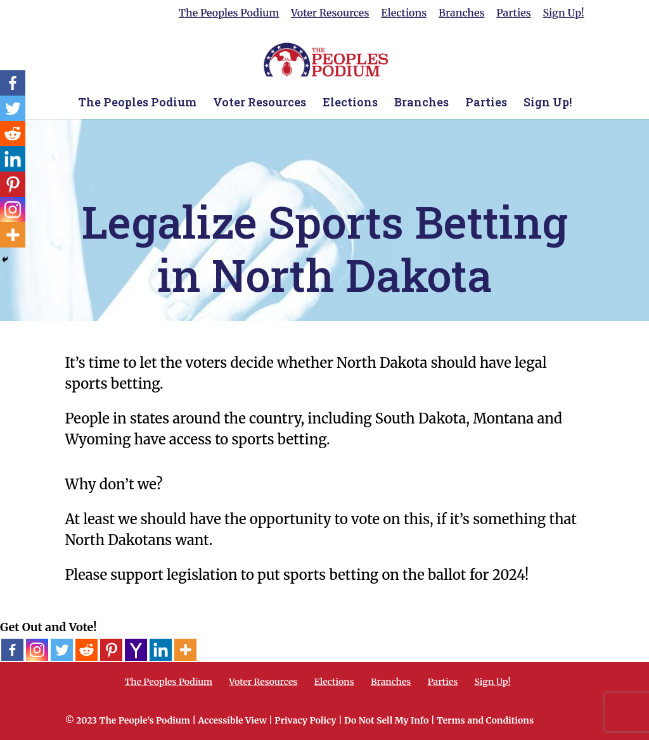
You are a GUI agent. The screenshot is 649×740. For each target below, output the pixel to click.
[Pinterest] (111, 650)
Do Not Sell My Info (386, 720)
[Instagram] (37, 650)
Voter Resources (330, 13)
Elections (404, 13)
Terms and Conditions (485, 720)
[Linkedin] (161, 650)
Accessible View (232, 720)
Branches (461, 13)
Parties (513, 13)
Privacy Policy (305, 720)
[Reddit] (86, 650)
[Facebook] (12, 650)
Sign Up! (563, 13)
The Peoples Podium (229, 13)
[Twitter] (62, 650)
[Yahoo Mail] (136, 650)
